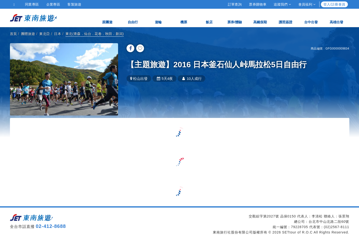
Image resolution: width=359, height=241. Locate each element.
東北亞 (44, 34)
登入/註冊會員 (334, 4)
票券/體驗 (234, 17)
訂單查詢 (235, 4)
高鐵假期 (260, 17)
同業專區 (32, 4)
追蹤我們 (282, 4)
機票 (184, 17)
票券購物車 (257, 4)
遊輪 (158, 17)
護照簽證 (285, 17)
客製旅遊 (74, 4)
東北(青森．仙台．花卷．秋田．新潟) (94, 34)
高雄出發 (336, 17)
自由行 (133, 17)
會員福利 (307, 4)
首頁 (13, 34)
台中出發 (311, 17)
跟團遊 (107, 17)
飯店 (209, 17)
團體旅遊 (28, 34)
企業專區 (53, 4)
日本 (57, 34)
